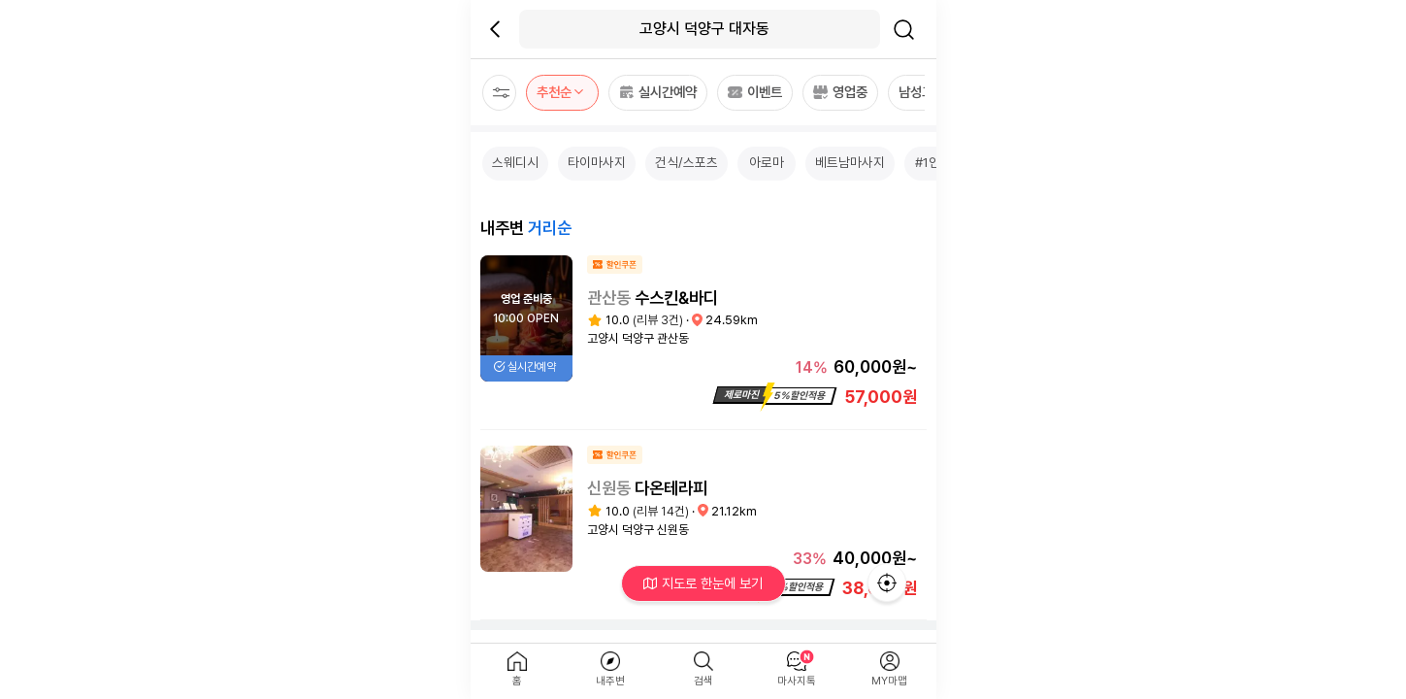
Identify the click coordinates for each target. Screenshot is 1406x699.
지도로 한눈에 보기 (703, 583)
